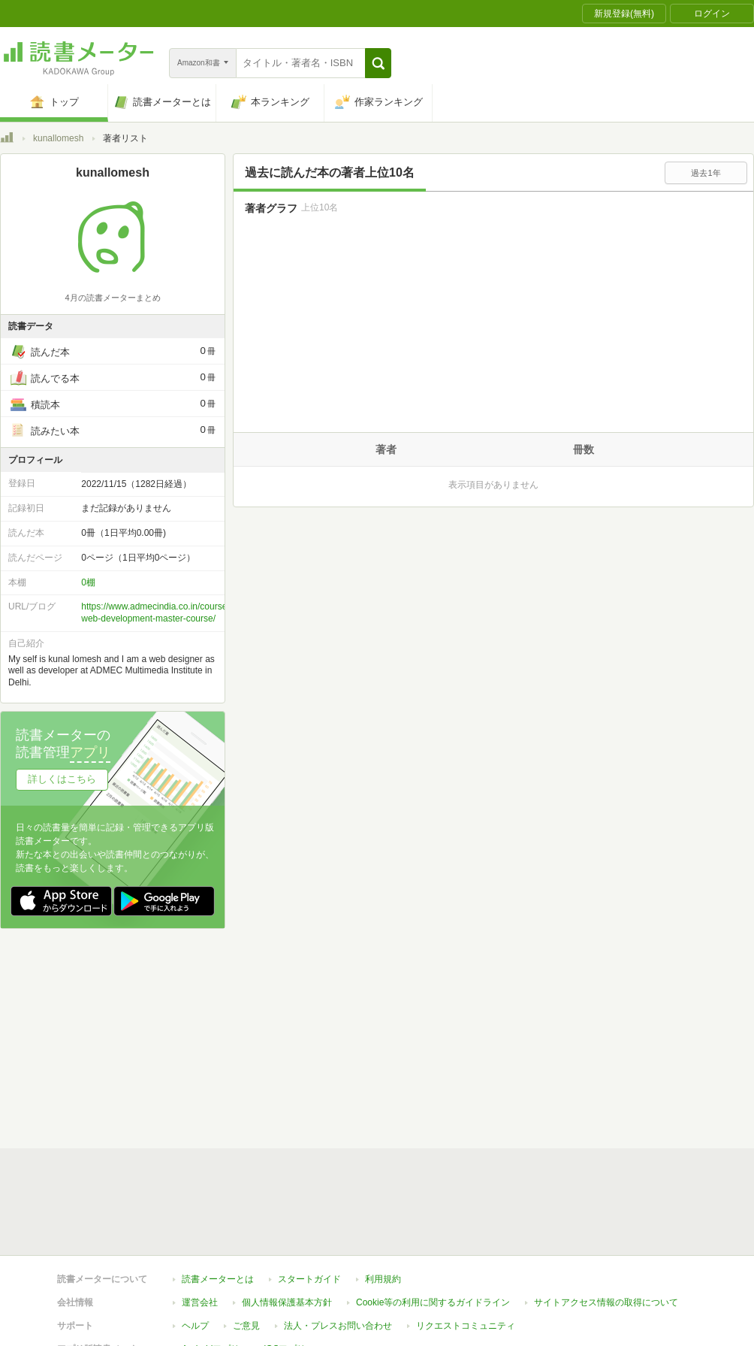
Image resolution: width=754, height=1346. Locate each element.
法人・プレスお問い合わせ (338, 1059)
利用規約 (383, 1013)
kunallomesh (58, 138)
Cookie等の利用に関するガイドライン (433, 1036)
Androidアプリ (211, 1082)
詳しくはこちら (62, 779)
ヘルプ (195, 1059)
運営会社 (200, 1036)
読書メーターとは (218, 1013)
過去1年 (705, 172)
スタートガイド (309, 1013)
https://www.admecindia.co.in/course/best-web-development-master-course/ (165, 612)
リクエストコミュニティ (465, 1059)
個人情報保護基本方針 (287, 1036)
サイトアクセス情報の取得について (606, 1036)
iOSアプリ (285, 1082)
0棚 (88, 582)
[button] (378, 63)
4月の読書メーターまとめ (112, 297)
